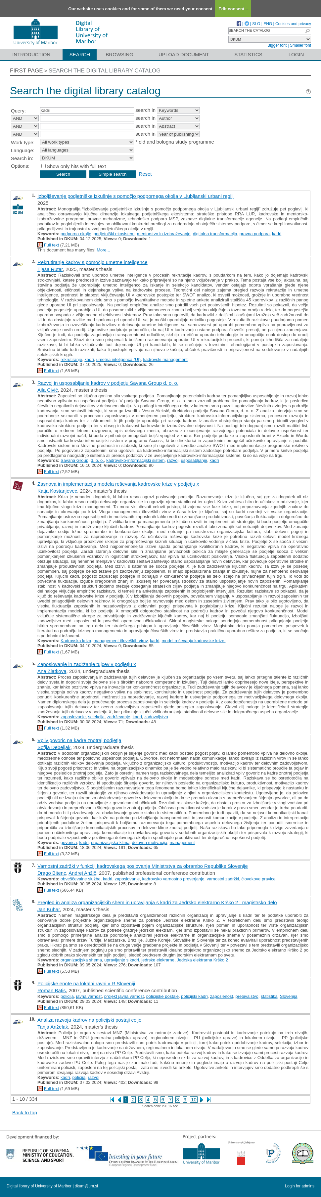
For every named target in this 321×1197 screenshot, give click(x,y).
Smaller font (300, 45)
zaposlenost (221, 996)
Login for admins (299, 1186)
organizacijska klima (110, 842)
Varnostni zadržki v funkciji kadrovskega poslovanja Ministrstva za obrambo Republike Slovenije (142, 866)
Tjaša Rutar (50, 269)
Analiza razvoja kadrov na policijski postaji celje (89, 1020)
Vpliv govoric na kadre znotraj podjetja (79, 740)
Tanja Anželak (52, 1027)
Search (79, 54)
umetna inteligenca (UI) (118, 359)
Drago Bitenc (51, 873)
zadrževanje (118, 716)
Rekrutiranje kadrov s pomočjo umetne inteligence (92, 262)
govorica (69, 842)
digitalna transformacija (215, 233)
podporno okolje (76, 233)
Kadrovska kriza (76, 640)
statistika (269, 996)
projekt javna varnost (124, 996)
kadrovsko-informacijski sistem (135, 460)
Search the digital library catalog (105, 70)
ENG (267, 24)
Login (296, 54)
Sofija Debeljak (53, 747)
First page (26, 70)
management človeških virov (121, 640)
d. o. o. (97, 460)
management (182, 842)
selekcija (96, 716)
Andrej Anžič (82, 873)
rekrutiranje (71, 359)
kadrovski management (165, 359)
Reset (145, 174)
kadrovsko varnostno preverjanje (173, 878)
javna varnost (89, 996)
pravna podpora (255, 233)
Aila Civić (47, 390)
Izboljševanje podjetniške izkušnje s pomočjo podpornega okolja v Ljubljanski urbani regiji (135, 196)
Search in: (22, 158)
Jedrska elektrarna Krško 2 (202, 959)
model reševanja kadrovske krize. (194, 640)
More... (103, 249)
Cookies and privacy (293, 24)
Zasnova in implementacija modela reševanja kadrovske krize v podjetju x (118, 484)
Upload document (184, 54)
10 (194, 1099)
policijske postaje (162, 996)
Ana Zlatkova (52, 671)
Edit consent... (233, 8)
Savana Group (74, 460)
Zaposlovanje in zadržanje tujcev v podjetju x (86, 664)
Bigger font (277, 45)
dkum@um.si (86, 1186)
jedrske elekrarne (157, 959)
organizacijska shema (81, 959)
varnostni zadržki (223, 878)
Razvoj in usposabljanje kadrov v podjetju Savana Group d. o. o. (107, 383)
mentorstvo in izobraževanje (164, 233)
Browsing (119, 54)
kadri (276, 233)
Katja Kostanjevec (57, 491)
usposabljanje (194, 460)
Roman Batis (51, 990)
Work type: (22, 142)
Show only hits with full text (76, 166)
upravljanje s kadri (121, 959)
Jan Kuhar (48, 909)
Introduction (31, 54)
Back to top (24, 1112)
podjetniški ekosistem (114, 233)
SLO (256, 24)
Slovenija (289, 996)
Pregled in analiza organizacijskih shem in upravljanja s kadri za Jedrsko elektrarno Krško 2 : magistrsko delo (157, 902)
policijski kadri (194, 996)
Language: (22, 150)
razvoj (173, 460)
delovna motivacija (149, 842)
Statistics (248, 54)
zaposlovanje (73, 716)
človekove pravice (258, 878)
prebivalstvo (246, 996)
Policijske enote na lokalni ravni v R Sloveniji (86, 983)
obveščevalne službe (81, 878)
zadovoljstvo (156, 716)
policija (67, 996)
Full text (51, 245)
